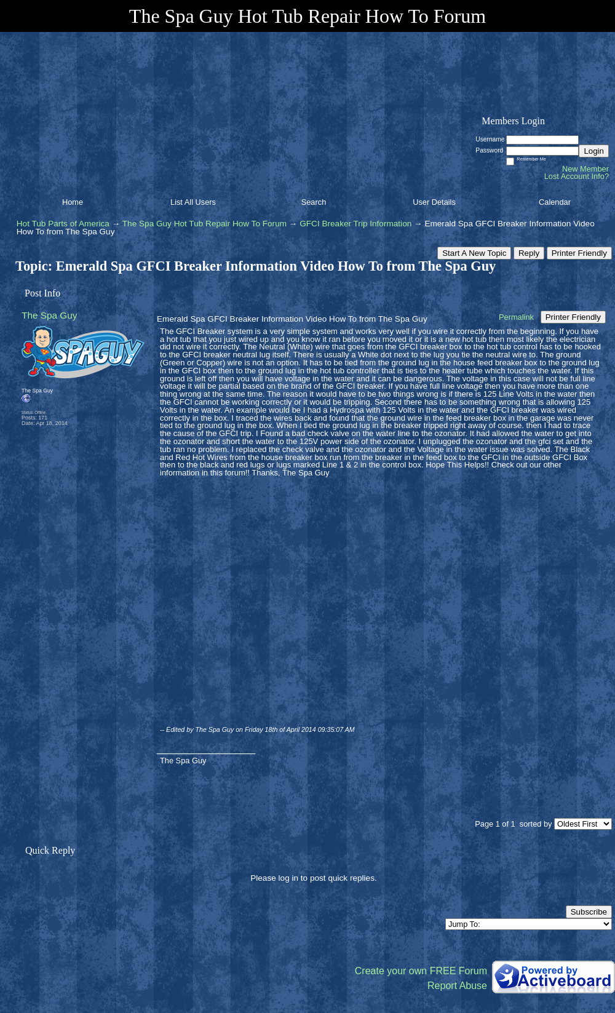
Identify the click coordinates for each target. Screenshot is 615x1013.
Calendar (555, 202)
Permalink (516, 317)
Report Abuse (457, 985)
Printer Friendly (579, 253)
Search (314, 202)
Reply (528, 253)
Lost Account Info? (576, 176)
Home (72, 202)
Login (594, 151)
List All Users (193, 202)
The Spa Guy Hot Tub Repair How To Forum (204, 223)
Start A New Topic (474, 253)
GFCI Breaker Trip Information (355, 223)
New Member (585, 168)
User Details (434, 202)
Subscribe (589, 911)
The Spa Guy (49, 315)
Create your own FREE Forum (421, 971)
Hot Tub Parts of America (63, 223)
